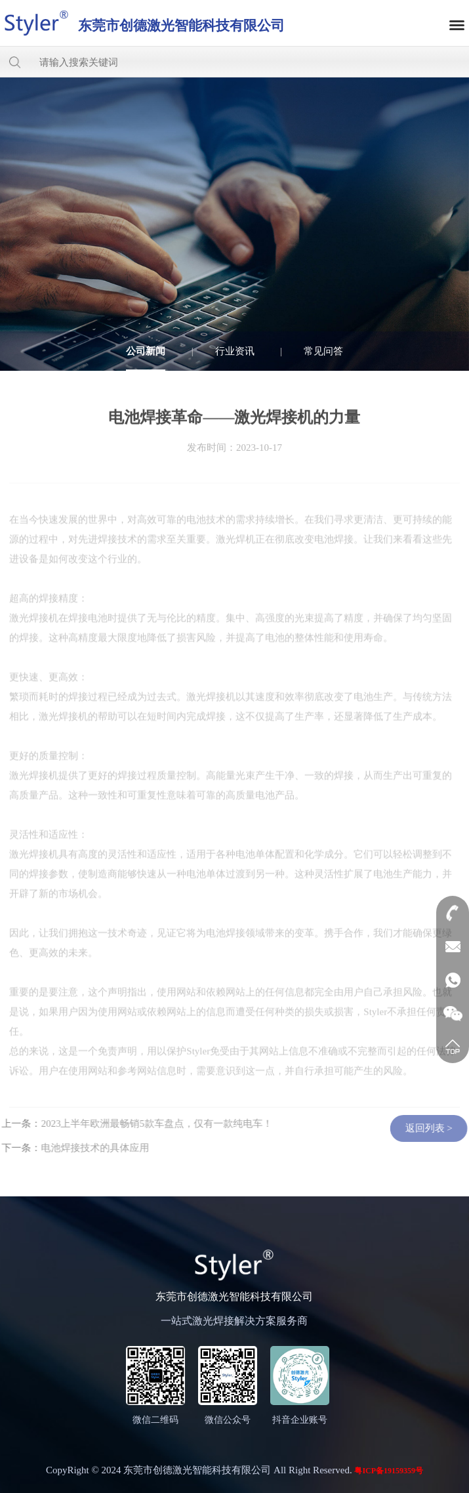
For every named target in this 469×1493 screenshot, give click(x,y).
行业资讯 (235, 351)
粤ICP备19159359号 (388, 1470)
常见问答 (323, 351)
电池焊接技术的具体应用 (91, 1148)
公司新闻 (145, 351)
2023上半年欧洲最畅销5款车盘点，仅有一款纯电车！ (153, 1123)
